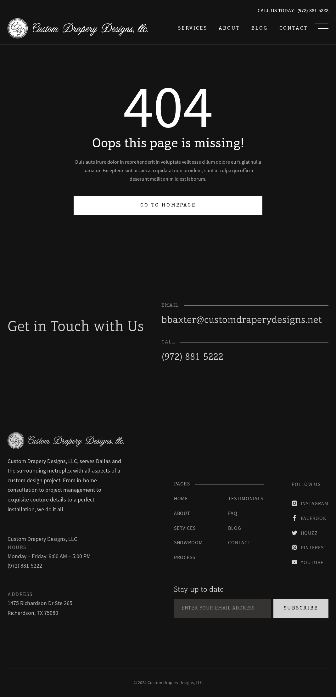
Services (185, 528)
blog (259, 28)
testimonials (245, 498)
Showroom (188, 542)
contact (239, 542)
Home (181, 498)
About (229, 28)
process (185, 557)
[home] (78, 28)
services (192, 28)
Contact (293, 28)
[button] (321, 28)
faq (233, 513)
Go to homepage (168, 205)
